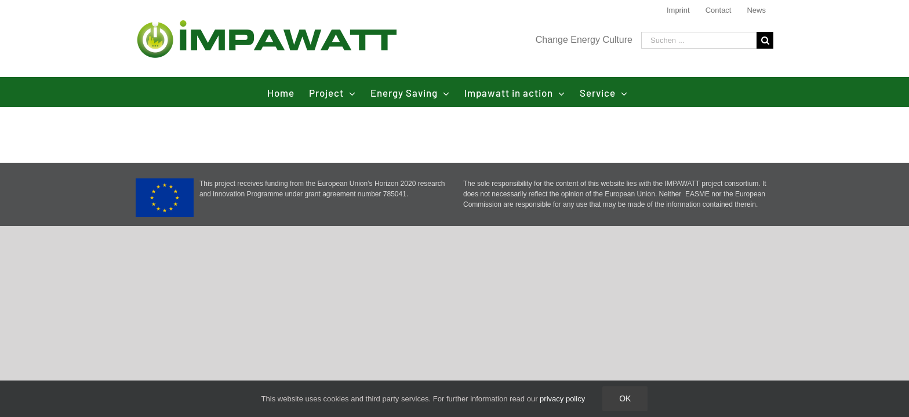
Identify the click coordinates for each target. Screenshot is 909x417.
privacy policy (562, 398)
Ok (625, 398)
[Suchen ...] (699, 40)
